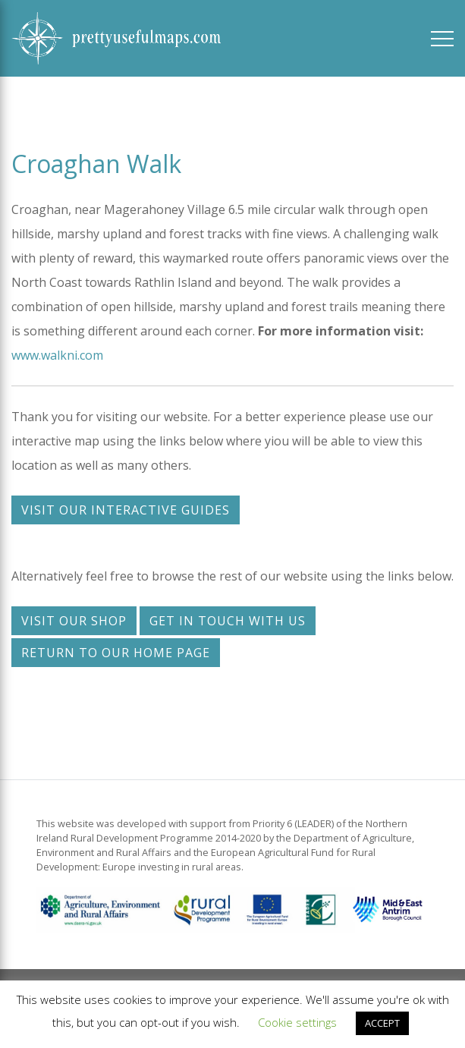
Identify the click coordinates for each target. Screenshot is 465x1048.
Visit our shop (74, 620)
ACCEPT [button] (382, 1023)
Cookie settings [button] (297, 1022)
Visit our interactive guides (125, 510)
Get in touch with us (227, 620)
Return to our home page (115, 652)
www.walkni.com (57, 355)
